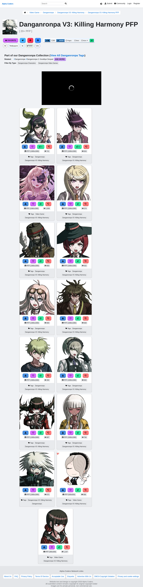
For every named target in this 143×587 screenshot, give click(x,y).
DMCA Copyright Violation (104, 576)
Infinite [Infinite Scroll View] (60, 40)
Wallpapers (14, 46)
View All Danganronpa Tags (67, 55)
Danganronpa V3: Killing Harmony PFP (103, 13)
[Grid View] (47, 40)
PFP (29, 46)
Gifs (37, 46)
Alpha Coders (7, 4)
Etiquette (70, 576)
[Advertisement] (128, 138)
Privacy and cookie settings (128, 576)
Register (136, 3)
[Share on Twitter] (23, 40)
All (5, 46)
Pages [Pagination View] (69, 40)
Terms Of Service (42, 576)
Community (119, 3)
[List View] (53, 40)
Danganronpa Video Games (48, 63)
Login (129, 3)
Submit (108, 3)
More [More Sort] (84, 40)
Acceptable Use (58, 576)
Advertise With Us (84, 576)
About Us (7, 576)
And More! (60, 59)
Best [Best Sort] (76, 40)
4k (22, 46)
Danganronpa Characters (27, 63)
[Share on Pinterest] (30, 40)
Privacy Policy (26, 576)
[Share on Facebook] (38, 40)
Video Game (34, 13)
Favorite (10, 40)
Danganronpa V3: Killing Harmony (70, 13)
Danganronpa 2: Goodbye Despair (40, 59)
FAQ (16, 576)
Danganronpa (48, 13)
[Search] (65, 3)
